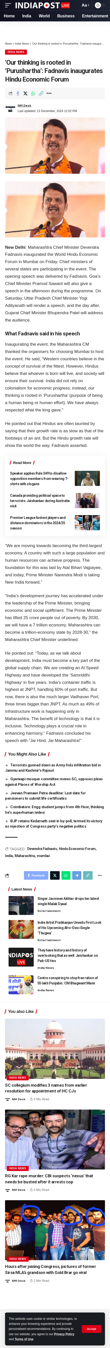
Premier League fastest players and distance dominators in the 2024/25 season (37, 523)
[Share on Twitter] (25, 93)
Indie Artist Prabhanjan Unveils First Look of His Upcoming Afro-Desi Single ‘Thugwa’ (69, 927)
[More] (48, 93)
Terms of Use (24, 1339)
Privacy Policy (64, 1334)
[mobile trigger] (9, 5)
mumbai (43, 856)
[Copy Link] (41, 93)
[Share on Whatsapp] (33, 93)
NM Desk (24, 105)
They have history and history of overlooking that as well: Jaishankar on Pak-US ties (68, 955)
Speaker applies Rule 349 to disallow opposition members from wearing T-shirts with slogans (39, 478)
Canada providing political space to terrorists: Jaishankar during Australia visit (40, 500)
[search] (75, 5)
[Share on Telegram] (76, 875)
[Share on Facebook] (17, 93)
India (9, 856)
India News (22, 43)
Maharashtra (25, 856)
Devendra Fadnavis (42, 849)
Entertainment (49, 911)
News (8, 43)
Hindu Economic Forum (77, 849)
